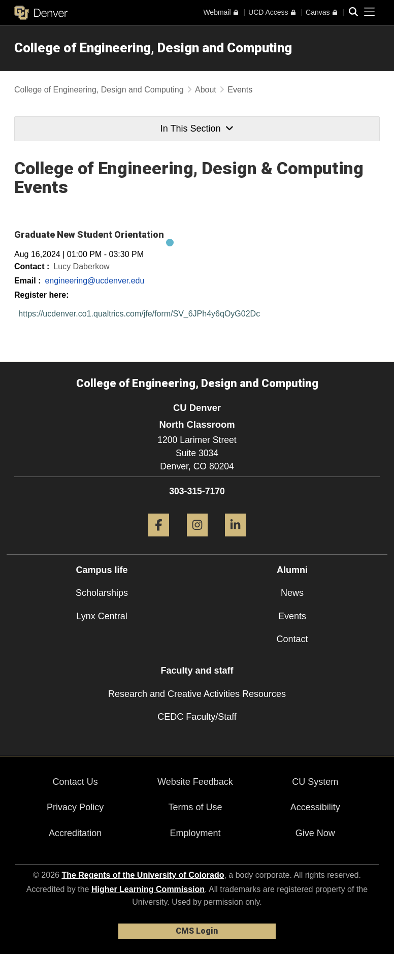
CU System (315, 782)
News (292, 593)
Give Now (315, 833)
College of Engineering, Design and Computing (153, 47)
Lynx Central (101, 616)
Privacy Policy (75, 807)
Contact (292, 639)
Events (292, 616)
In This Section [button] (197, 128)
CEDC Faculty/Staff (197, 717)
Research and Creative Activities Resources (197, 694)
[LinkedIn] (235, 540)
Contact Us (75, 782)
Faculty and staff (196, 670)
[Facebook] (159, 540)
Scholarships (102, 593)
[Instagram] (197, 540)
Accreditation (75, 833)
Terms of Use (195, 807)
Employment (195, 833)
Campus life (101, 570)
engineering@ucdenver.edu (94, 280)
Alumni (292, 570)
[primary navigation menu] (369, 12)
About (205, 89)
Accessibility (315, 807)
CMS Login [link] (197, 931)
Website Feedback (195, 782)
